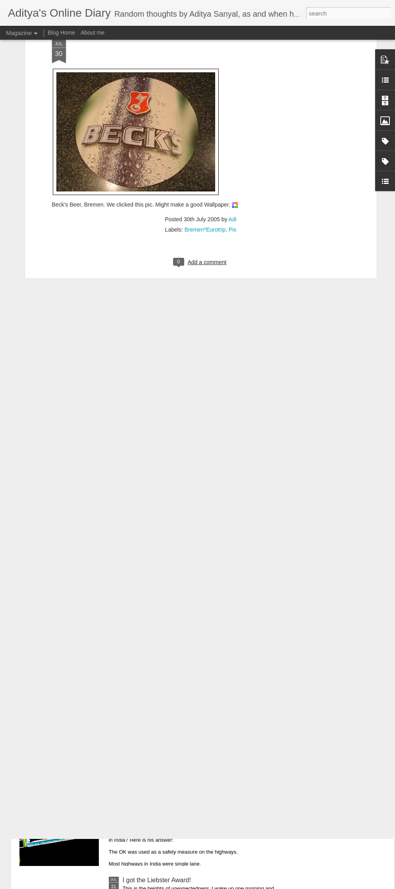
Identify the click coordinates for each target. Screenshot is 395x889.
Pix (232, 151)
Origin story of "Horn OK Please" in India (180, 790)
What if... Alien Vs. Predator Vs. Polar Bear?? (186, 699)
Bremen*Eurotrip (205, 151)
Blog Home (61, 32)
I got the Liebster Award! (157, 880)
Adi (233, 140)
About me (92, 32)
